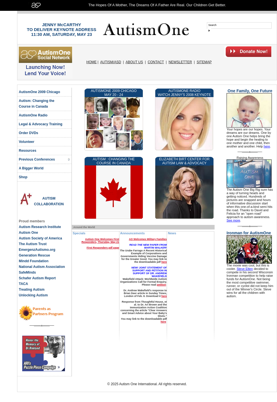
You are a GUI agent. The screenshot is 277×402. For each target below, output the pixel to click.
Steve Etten (245, 268)
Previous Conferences (37, 159)
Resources (27, 151)
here (164, 262)
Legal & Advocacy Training (40, 124)
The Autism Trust (33, 244)
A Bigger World (31, 168)
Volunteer (26, 142)
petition (161, 284)
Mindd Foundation (33, 261)
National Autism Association (42, 267)
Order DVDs (28, 133)
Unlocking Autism (33, 295)
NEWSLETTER (180, 62)
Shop (23, 177)
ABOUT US (134, 62)
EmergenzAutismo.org (37, 250)
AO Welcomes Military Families (148, 239)
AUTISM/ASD (110, 62)
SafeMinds (27, 272)
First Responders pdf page (103, 247)
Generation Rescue (34, 255)
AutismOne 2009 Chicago (39, 92)
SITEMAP (204, 62)
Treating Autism (31, 290)
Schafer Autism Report (37, 278)
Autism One (28, 233)
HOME (91, 62)
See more (233, 220)
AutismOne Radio (33, 115)
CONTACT (156, 62)
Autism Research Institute (40, 227)
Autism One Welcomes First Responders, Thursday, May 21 (100, 240)
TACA (23, 284)
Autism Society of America (40, 238)
